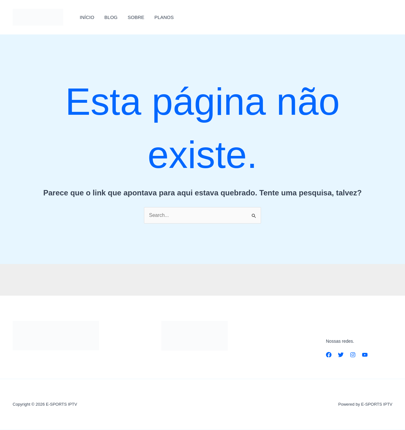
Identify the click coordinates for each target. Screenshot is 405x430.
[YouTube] (365, 355)
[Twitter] (341, 355)
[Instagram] (353, 355)
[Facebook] (329, 355)
